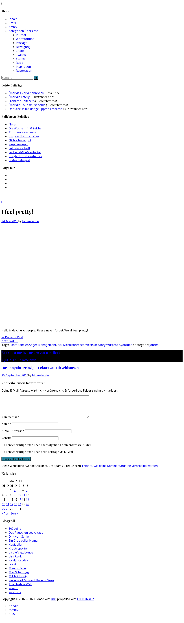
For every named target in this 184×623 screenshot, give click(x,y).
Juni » (15, 518)
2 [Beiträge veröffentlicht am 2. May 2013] (15, 494)
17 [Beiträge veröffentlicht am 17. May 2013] (19, 504)
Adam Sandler (19, 345)
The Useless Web (20, 589)
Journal (21, 35)
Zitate (20, 51)
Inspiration (23, 67)
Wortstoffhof (25, 39)
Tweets (21, 55)
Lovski (13, 569)
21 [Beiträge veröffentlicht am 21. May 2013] (7, 509)
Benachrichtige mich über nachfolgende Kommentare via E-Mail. (49, 449)
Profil (12, 23)
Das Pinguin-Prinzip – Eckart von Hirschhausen (40, 367)
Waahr (13, 592)
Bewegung (23, 47)
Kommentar (10, 421)
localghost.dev (18, 565)
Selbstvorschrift (19, 148)
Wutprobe (113, 345)
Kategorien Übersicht (23, 31)
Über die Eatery (19, 97)
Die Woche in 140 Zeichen (26, 128)
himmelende (30, 221)
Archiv (13, 27)
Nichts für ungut (20, 140)
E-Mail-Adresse (12, 435)
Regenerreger (18, 144)
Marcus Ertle (17, 573)
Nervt (12, 124)
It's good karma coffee (24, 136)
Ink (53, 603)
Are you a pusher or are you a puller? (30, 352)
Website (6, 442)
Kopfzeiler (16, 549)
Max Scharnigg (19, 577)
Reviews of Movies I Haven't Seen (31, 585)
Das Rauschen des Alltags (26, 537)
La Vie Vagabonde (21, 557)
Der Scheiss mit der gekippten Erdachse (35, 109)
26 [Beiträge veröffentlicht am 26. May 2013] (27, 509)
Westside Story (95, 345)
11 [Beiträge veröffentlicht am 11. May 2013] (23, 499)
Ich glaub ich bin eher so (25, 156)
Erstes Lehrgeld (19, 160)
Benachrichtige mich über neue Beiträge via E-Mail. (40, 456)
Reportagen (24, 71)
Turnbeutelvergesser (23, 132)
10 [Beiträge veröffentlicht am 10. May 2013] (19, 499)
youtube (126, 345)
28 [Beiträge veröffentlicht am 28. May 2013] (7, 513)
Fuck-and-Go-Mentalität (25, 152)
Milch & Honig (18, 581)
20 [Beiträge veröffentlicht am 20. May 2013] (3, 509)
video (81, 345)
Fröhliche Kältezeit (21, 101)
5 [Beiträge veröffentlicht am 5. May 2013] (26, 494)
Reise (19, 63)
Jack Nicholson (67, 345)
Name (6, 428)
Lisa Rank (15, 561)
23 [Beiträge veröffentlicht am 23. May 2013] (15, 509)
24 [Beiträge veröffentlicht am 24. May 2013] (19, 509)
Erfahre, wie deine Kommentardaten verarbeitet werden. (120, 470)
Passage (21, 43)
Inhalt (13, 19)
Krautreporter (18, 553)
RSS (12, 618)
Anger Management (42, 345)
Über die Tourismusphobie (27, 105)
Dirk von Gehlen (19, 541)
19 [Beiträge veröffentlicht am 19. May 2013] (27, 504)
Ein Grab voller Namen (24, 545)
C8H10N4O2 (85, 603)
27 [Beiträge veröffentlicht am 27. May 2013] (3, 513)
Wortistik (15, 596)
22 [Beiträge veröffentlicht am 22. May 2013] (11, 509)
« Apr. (5, 518)
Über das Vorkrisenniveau (26, 93)
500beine (15, 533)
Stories (20, 59)
